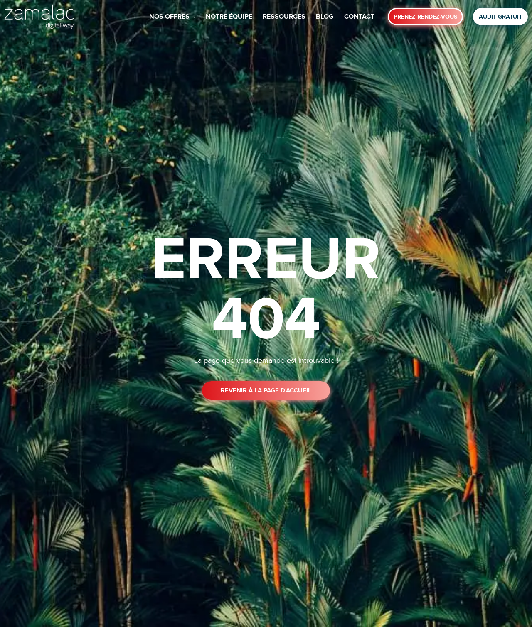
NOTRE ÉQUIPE (229, 16)
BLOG (325, 16)
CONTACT (359, 16)
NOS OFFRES (172, 16)
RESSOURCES (284, 16)
